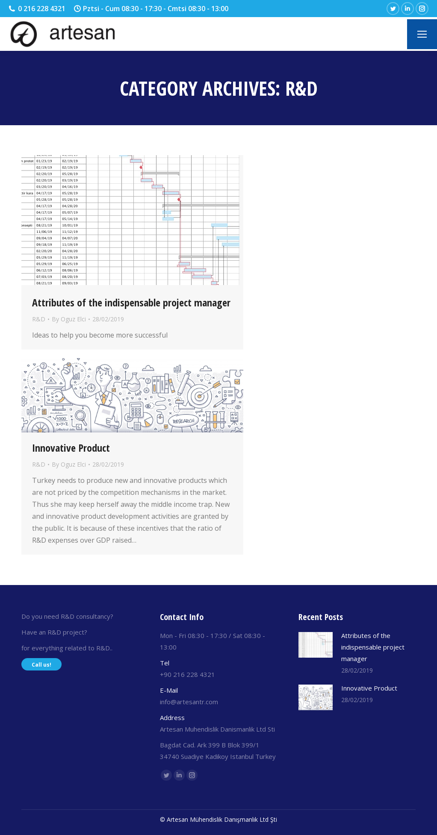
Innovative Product (71, 448)
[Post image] (315, 645)
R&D (38, 319)
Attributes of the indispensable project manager (131, 302)
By (69, 319)
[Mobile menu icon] (422, 34)
